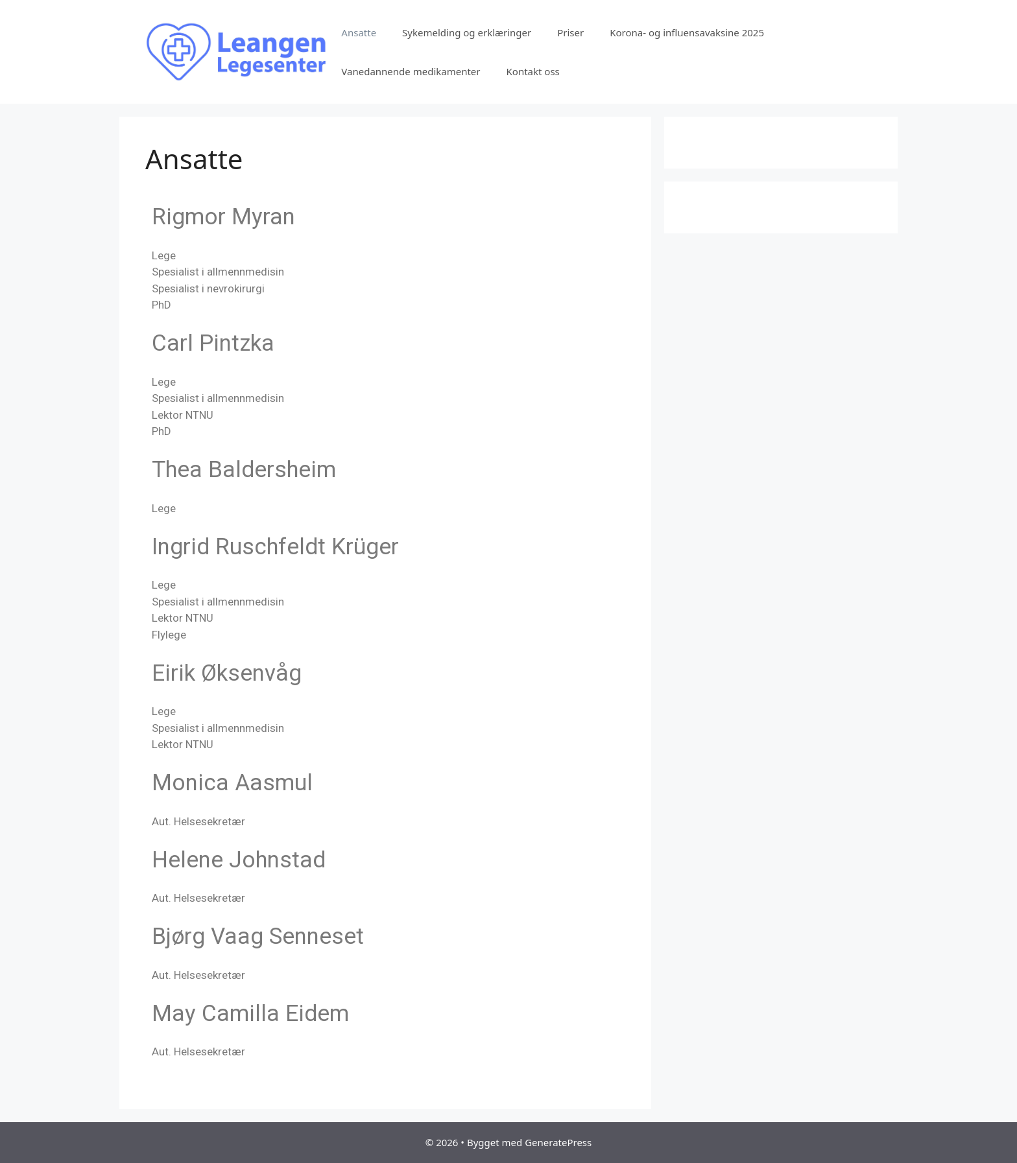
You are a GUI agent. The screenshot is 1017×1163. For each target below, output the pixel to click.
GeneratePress (558, 1142)
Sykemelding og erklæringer (466, 32)
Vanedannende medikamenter (410, 71)
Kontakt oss (533, 71)
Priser (570, 32)
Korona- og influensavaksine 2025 (687, 32)
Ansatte (358, 32)
